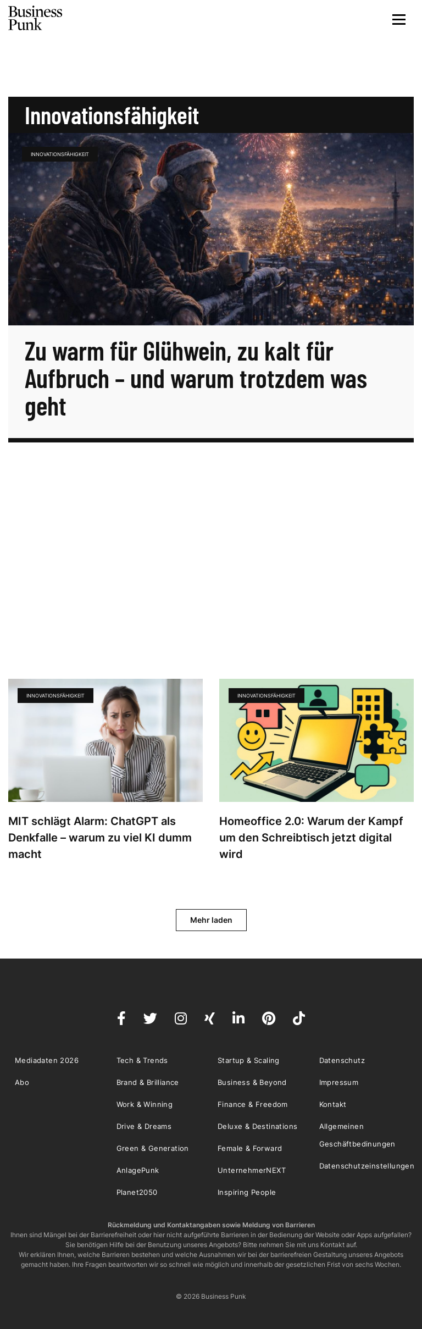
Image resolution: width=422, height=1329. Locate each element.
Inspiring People (247, 1192)
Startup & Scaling (249, 1060)
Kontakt (333, 1104)
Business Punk (35, 18)
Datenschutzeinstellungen (367, 1165)
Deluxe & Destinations (257, 1126)
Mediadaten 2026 (47, 1060)
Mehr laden (211, 919)
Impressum (339, 1082)
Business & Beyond (252, 1082)
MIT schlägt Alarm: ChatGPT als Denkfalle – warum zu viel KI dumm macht (100, 838)
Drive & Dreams (144, 1126)
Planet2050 (137, 1192)
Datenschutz (342, 1060)
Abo (22, 1082)
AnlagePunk (137, 1170)
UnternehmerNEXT (252, 1170)
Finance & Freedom (253, 1104)
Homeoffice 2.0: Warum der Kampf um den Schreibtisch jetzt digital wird (311, 838)
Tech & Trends (142, 1060)
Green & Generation (152, 1148)
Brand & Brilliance (147, 1082)
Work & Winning (144, 1104)
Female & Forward (250, 1148)
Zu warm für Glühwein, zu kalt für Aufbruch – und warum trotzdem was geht (196, 377)
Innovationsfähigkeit (60, 154)
